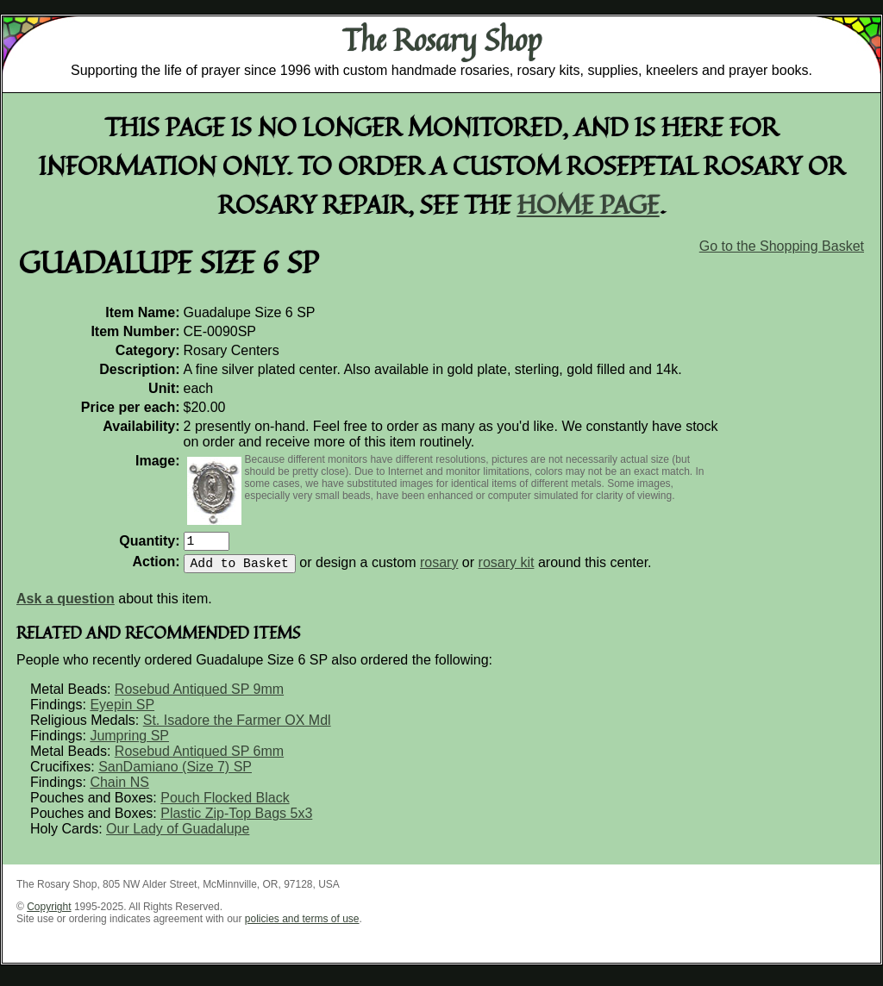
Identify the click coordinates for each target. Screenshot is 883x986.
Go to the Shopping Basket (781, 246)
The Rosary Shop (442, 39)
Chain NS (119, 789)
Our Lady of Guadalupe (177, 835)
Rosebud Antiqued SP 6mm (199, 758)
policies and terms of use (302, 926)
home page (588, 203)
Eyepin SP (122, 711)
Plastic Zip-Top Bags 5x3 (236, 820)
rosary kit (507, 569)
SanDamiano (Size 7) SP (175, 773)
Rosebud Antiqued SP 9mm (199, 696)
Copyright (49, 914)
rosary (439, 569)
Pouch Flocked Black (224, 804)
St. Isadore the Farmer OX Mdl (237, 727)
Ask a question (65, 605)
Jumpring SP (129, 742)
